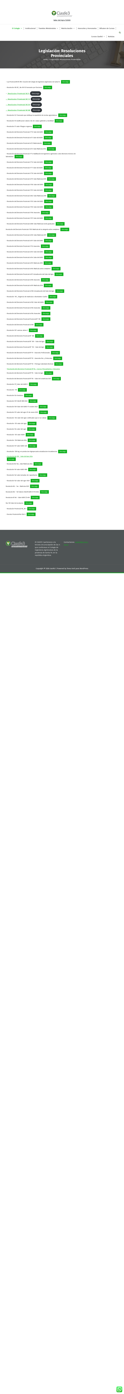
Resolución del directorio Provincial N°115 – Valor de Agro (25, 425)
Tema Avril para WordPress (77, 568)
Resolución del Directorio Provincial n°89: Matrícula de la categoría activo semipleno (32, 281)
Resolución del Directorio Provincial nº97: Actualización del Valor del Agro (30, 326)
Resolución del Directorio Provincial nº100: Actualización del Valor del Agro (30, 343)
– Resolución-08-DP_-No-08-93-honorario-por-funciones (24, 139)
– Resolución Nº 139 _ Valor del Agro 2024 (19, 508)
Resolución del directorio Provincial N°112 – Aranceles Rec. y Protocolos (29, 410)
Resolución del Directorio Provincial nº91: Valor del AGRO (25, 292)
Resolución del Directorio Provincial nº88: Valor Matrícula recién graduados (31, 275)
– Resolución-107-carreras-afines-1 (17, 382)
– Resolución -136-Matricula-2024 (16, 492)
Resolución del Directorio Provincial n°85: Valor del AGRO (25, 259)
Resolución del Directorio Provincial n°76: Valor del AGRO (25, 214)
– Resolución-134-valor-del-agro (16, 481)
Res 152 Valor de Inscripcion (14, 555)
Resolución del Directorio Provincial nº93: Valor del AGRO (25, 304)
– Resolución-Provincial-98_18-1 (16, 560)
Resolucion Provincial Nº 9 (18, 145)
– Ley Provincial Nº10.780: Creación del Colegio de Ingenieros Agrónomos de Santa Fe (33, 134)
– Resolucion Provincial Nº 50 (18, 156)
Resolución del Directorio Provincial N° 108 (20, 388)
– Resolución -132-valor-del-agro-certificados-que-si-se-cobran (26, 469)
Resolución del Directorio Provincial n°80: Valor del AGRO (25, 236)
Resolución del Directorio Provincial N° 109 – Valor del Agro (25, 393)
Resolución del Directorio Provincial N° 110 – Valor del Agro (25, 399)
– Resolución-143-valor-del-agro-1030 (18, 532)
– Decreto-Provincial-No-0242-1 (16, 566)
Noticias (111, 36)
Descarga (65, 134)
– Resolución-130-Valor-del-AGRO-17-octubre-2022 (22, 458)
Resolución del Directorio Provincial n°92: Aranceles (23, 298)
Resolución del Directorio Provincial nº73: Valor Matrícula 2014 (26, 201)
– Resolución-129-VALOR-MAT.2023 (17, 453)
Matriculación (66, 28)
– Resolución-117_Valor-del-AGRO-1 (17, 436)
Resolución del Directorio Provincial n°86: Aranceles (23, 264)
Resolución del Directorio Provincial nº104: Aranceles (23, 365)
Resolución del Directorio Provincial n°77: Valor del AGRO (25, 219)
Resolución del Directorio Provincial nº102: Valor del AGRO (25, 354)
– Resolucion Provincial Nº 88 (18, 162)
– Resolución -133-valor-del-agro (16, 475)
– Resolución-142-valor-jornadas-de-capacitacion (21, 527)
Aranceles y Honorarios (87, 28)
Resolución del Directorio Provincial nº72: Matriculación (24, 195)
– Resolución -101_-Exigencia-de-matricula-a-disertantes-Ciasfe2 (26, 348)
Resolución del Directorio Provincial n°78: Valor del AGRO (25, 225)
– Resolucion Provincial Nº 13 (18, 151)
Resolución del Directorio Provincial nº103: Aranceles (23, 360)
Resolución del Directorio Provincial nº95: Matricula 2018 (25, 315)
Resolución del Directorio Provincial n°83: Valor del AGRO (25, 253)
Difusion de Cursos (106, 28)
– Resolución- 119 (11, 441)
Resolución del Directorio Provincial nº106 (20, 376)
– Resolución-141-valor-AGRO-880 (16, 521)
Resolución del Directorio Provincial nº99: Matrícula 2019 (25, 337)
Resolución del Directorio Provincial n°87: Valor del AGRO (25, 270)
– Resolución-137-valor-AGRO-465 (16, 497)
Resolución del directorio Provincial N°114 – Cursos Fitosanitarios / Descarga (33, 421)
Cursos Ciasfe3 (97, 36)
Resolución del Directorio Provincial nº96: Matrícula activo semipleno (29, 320)
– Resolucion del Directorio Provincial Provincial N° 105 (23, 371)
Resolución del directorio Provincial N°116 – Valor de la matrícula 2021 (29, 430)
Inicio (45, 59)
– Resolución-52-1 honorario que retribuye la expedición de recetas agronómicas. (31, 167)
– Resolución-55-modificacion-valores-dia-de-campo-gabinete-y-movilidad (30, 173)
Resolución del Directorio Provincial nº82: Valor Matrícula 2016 (26, 247)
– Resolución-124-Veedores (14, 447)
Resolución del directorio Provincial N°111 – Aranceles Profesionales (28, 404)
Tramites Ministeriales (47, 28)
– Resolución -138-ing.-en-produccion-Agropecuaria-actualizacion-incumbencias (31, 503)
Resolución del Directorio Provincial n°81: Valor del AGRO (25, 242)
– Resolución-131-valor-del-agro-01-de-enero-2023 (22, 464)
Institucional (30, 28)
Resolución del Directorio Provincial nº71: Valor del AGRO (25, 189)
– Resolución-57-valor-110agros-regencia (19, 178)
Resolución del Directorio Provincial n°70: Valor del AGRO (25, 184)
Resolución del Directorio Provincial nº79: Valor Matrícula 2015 (26, 231)
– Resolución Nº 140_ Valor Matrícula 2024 (19, 515)
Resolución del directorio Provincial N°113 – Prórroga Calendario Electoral (30, 416)
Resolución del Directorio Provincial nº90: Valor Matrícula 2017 (26, 287)
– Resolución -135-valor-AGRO (15, 486)
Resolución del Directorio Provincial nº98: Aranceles (23, 332)
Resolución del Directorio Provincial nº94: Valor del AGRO (25, 309)
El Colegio (16, 28)
